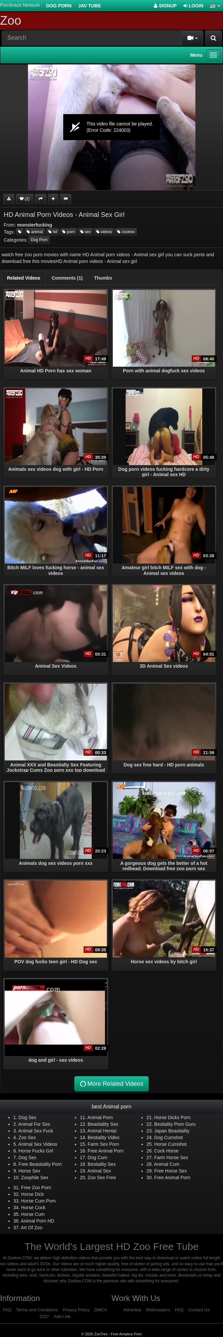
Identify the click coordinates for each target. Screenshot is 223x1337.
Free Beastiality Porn (40, 1164)
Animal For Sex (34, 1124)
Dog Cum (97, 1157)
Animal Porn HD (37, 1221)
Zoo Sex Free (102, 1177)
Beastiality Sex (103, 1124)
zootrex (126, 232)
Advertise (132, 1309)
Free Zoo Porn (36, 1187)
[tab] (24, 278)
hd (52, 232)
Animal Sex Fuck (35, 1130)
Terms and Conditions (37, 1309)
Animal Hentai (102, 1130)
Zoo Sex (27, 1137)
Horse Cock (33, 1207)
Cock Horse (166, 1150)
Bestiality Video (103, 1137)
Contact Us (198, 1309)
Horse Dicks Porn (172, 1117)
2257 (44, 1316)
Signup (165, 5)
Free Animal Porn (105, 1150)
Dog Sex (28, 1117)
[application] (111, 127)
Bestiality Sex (101, 1164)
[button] (215, 6)
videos (104, 232)
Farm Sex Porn (103, 1144)
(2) (25, 199)
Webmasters (158, 1309)
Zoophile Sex (34, 1177)
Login (193, 5)
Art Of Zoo (32, 1227)
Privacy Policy (76, 1309)
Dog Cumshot (168, 1137)
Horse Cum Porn (38, 1201)
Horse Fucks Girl (36, 1150)
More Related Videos (111, 1083)
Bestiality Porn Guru (175, 1124)
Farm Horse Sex (171, 1157)
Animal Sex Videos (37, 1144)
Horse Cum (33, 1214)
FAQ (7, 1309)
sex (85, 232)
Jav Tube (89, 5)
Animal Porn (100, 1117)
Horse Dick (32, 1194)
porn (68, 232)
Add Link (62, 1316)
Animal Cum (166, 1164)
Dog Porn (59, 5)
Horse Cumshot (170, 1144)
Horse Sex (29, 1171)
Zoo (23, 20)
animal (35, 232)
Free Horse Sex (170, 1171)
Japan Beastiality (171, 1130)
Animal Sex (99, 1171)
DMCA (100, 1309)
